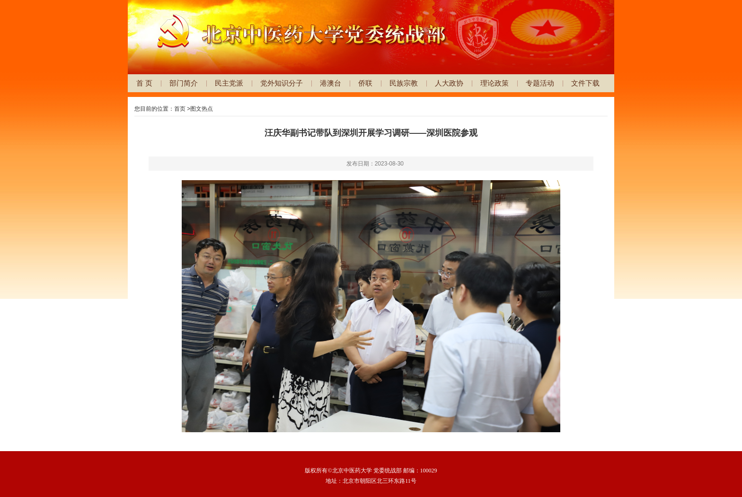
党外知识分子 (281, 83)
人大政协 (449, 83)
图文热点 (201, 108)
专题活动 (540, 83)
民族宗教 (403, 83)
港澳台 (330, 83)
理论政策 (494, 83)
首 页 (144, 83)
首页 (180, 108)
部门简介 (183, 83)
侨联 (365, 83)
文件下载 (585, 83)
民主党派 (229, 83)
